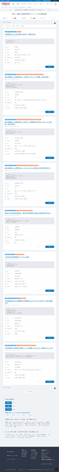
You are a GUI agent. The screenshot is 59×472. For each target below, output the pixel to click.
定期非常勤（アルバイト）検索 (12, 455)
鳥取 (18, 425)
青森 (13, 422)
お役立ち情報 (33, 450)
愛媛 (33, 425)
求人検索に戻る (30, 391)
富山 (17, 423)
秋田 (19, 422)
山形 (21, 422)
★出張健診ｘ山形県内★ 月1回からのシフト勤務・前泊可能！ (27, 77)
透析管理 (13, 415)
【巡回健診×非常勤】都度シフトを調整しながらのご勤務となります (29, 348)
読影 (18, 415)
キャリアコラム (33, 459)
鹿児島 (10, 426)
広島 (14, 425)
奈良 (49, 423)
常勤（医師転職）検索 (10, 451)
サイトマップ (52, 469)
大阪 (42, 423)
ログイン (55, 0)
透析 (16, 434)
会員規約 (31, 469)
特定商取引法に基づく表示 (40, 469)
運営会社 (20, 469)
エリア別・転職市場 (34, 453)
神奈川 (36, 422)
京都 (43, 423)
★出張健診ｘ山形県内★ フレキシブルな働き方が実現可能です (28, 168)
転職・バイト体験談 (34, 454)
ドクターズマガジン (34, 456)
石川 (19, 423)
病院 (29, 434)
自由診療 (23, 415)
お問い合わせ (47, 469)
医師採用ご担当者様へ (46, 0)
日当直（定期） (21, 437)
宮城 (17, 422)
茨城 (39, 422)
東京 (30, 422)
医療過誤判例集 (33, 457)
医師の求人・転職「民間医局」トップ (47, 459)
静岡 (32, 423)
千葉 (32, 422)
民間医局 (6, 4)
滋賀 (47, 423)
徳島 (31, 425)
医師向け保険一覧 (24, 453)
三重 (34, 423)
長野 (8, 423)
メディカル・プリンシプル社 (46, 463)
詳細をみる (50, 66)
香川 (29, 425)
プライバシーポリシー (25, 469)
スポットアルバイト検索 (11, 459)
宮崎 (8, 426)
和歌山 (6, 425)
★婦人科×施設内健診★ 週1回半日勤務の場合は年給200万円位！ (28, 213)
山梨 (6, 423)
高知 (35, 425)
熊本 (48, 425)
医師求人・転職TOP (4, 7)
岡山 (16, 425)
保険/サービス (24, 450)
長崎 (46, 425)
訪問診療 (7, 415)
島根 (20, 425)
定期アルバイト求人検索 (12, 7)
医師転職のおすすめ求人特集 (45, 457)
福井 (21, 423)
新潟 (10, 423)
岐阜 (30, 423)
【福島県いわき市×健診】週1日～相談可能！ (20, 34)
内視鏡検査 (30, 415)
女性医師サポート (44, 454)
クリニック (34, 434)
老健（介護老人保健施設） (41, 434)
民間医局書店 (24, 456)
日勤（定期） (7, 437)
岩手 (15, 422)
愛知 (28, 423)
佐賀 (44, 425)
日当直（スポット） (29, 437)
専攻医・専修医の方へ (44, 456)
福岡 (42, 425)
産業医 (25, 434)
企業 (49, 434)
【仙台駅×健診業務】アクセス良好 (17, 257)
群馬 (43, 422)
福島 (23, 422)
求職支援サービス (44, 450)
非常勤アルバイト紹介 (44, 453)
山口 (22, 425)
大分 (6, 426)
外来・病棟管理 (8, 434)
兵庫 (45, 423)
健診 (13, 434)
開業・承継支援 (24, 454)
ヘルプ (30, 0)
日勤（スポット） (14, 437)
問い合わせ (38, 0)
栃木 (41, 422)
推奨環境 (34, 469)
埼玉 (34, 422)
